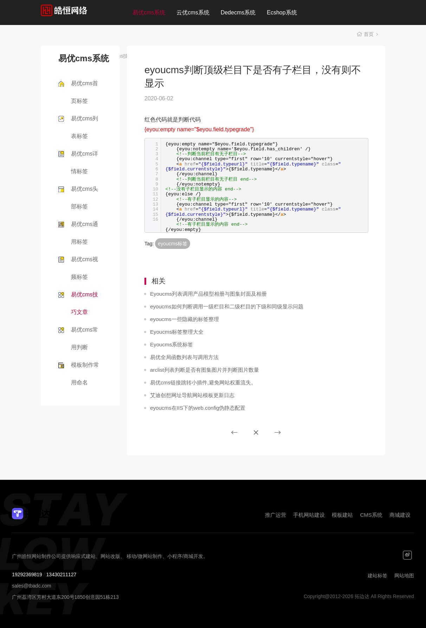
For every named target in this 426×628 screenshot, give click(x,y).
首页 (369, 35)
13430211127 (61, 574)
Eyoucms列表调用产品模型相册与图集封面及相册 (204, 294)
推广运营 (275, 515)
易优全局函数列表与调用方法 (182, 357)
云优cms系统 (192, 12)
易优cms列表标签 (84, 127)
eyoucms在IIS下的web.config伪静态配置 (194, 408)
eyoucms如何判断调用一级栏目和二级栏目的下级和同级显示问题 (221, 306)
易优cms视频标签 (84, 268)
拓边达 (84, 12)
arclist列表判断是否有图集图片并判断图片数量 (201, 370)
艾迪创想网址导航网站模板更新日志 (189, 395)
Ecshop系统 (282, 12)
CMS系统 (371, 515)
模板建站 (342, 515)
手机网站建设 (309, 515)
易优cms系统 (149, 12)
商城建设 (400, 515)
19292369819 (27, 574)
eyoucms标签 (172, 243)
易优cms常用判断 (84, 338)
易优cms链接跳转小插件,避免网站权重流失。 (199, 382)
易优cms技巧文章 (84, 303)
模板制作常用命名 (85, 373)
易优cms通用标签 (84, 233)
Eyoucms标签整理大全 (175, 332)
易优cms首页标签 (84, 92)
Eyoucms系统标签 (170, 344)
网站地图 (404, 575)
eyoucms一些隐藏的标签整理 (182, 319)
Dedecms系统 (238, 12)
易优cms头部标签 (84, 197)
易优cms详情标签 (84, 162)
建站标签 (377, 575)
